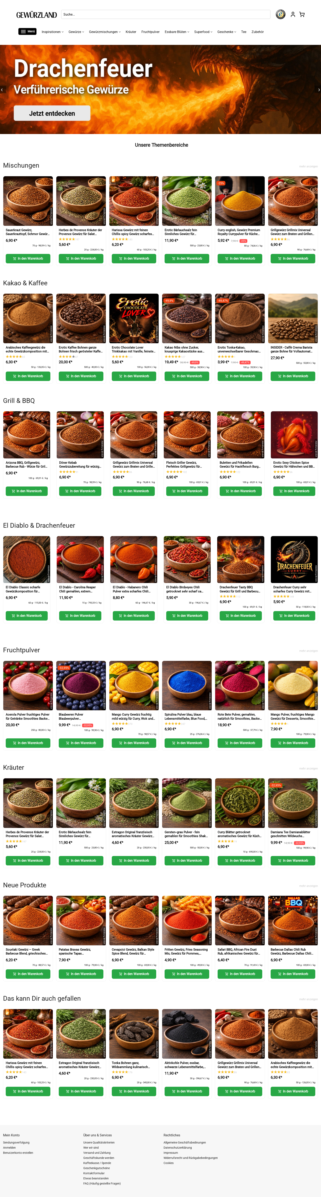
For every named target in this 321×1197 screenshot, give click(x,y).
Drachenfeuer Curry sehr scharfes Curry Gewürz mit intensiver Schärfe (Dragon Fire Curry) (291, 593)
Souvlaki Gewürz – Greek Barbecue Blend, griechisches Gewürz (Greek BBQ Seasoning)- (27, 953)
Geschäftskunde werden (98, 1157)
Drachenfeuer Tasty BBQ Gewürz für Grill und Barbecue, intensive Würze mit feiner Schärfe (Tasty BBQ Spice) (240, 593)
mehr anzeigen (308, 166)
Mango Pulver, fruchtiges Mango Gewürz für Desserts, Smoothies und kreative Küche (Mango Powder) (293, 721)
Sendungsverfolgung (16, 1142)
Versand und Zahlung (97, 1152)
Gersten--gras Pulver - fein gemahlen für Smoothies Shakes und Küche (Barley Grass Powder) (187, 838)
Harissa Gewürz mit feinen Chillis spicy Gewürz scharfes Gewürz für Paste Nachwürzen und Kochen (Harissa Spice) (132, 236)
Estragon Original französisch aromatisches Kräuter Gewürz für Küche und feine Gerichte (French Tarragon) (132, 838)
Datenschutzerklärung (178, 1147)
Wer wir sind (91, 1147)
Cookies (169, 1163)
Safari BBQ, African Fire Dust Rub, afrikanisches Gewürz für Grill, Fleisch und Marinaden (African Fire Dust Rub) (238, 956)
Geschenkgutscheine (96, 1168)
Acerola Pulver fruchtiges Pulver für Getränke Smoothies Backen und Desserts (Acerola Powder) (27, 718)
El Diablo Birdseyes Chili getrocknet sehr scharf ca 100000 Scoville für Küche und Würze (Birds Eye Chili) (186, 593)
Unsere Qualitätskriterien (99, 1142)
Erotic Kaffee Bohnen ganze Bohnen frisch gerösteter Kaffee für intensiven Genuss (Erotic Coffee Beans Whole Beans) (80, 353)
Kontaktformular (94, 1173)
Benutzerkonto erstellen (18, 1152)
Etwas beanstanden (96, 1178)
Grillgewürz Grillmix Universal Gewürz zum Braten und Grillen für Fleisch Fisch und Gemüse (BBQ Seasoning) (291, 236)
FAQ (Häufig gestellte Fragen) (102, 1183)
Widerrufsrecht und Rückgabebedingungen (191, 1157)
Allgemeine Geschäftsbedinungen (185, 1142)
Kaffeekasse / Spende (97, 1163)
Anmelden (9, 1147)
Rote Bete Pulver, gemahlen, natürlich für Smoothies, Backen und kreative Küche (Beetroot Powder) (239, 721)
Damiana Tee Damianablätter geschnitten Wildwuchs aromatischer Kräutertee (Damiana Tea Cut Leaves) (290, 838)
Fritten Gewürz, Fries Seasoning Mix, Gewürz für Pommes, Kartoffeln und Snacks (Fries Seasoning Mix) (186, 956)
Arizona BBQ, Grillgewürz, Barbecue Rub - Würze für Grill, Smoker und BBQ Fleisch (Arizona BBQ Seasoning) (26, 469)
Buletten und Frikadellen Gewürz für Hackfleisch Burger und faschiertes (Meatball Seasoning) (240, 469)
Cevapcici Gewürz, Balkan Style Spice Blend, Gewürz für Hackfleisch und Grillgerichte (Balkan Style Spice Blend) (133, 956)
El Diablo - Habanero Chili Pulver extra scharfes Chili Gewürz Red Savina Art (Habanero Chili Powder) (130, 593)
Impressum (171, 1152)
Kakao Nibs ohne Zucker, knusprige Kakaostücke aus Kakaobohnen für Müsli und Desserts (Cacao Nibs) (183, 353)
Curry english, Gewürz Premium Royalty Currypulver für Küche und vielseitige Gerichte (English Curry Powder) (239, 236)
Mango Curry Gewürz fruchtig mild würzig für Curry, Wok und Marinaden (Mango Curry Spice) (133, 718)
